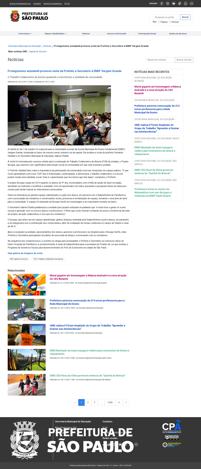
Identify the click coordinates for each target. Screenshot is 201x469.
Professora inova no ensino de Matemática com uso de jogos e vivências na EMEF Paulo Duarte (153, 192)
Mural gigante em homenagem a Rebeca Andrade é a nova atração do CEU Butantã (157, 90)
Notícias (175, 22)
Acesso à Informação (116, 34)
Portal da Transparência (52, 4)
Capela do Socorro (38, 51)
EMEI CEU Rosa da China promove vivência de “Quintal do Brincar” (153, 171)
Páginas (164, 22)
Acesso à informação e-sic (20, 4)
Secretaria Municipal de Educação (24, 46)
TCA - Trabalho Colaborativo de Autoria (48, 259)
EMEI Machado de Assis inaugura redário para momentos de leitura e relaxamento (154, 151)
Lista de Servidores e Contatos (117, 432)
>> (119, 402)
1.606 (110, 402)
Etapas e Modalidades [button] (55, 34)
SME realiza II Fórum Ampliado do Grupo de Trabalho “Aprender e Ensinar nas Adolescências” (156, 128)
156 (105, 427)
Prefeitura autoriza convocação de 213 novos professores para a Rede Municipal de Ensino (157, 109)
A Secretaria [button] (24, 34)
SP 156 (67, 4)
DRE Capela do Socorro (19, 259)
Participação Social (147, 34)
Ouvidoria (37, 4)
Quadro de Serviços (178, 34)
